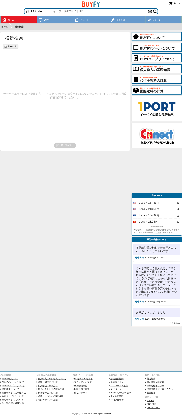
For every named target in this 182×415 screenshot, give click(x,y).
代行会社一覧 (80, 385)
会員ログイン (117, 382)
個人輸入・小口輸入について (52, 378)
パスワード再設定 (119, 385)
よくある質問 (117, 396)
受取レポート (80, 392)
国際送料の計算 (81, 389)
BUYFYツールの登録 (120, 392)
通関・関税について (48, 382)
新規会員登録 (117, 378)
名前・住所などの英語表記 (51, 396)
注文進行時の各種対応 (13, 403)
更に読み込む (65, 146)
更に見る (175, 323)
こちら (158, 232)
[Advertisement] (157, 171)
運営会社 (151, 392)
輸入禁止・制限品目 (48, 385)
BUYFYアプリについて (13, 385)
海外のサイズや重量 (48, 399)
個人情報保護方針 (155, 382)
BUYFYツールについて (13, 382)
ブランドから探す (83, 382)
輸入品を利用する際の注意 (51, 389)
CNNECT (151, 404)
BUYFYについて (10, 378)
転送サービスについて (13, 399)
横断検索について (10, 389)
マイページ (115, 389)
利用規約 (151, 378)
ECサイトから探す (83, 378)
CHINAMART (153, 407)
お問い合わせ (117, 399)
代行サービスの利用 (48, 392)
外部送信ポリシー (155, 385)
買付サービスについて (13, 396)
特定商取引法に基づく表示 (160, 389)
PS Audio (12, 46)
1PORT (150, 400)
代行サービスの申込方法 (14, 392)
